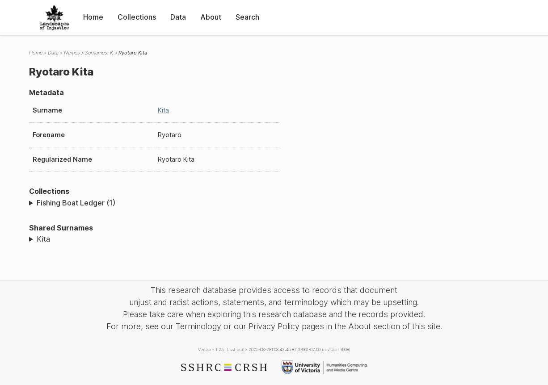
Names (72, 53)
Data (178, 17)
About (210, 17)
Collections (137, 17)
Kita (163, 110)
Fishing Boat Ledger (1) (76, 202)
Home (93, 17)
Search (247, 17)
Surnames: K (99, 53)
